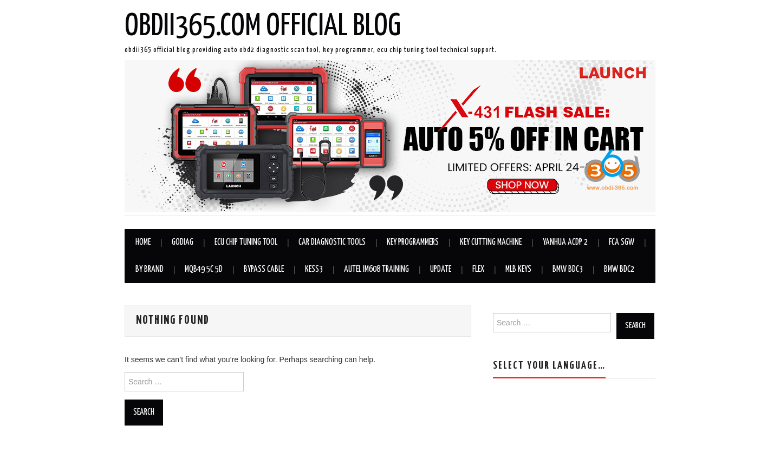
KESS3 (314, 269)
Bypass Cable (264, 269)
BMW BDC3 (567, 269)
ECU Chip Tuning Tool (245, 242)
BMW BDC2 (619, 269)
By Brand (149, 269)
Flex (478, 269)
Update (440, 269)
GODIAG (182, 242)
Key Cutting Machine (491, 242)
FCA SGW (621, 242)
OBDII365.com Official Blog (263, 26)
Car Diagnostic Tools (332, 242)
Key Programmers (413, 242)
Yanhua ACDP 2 (565, 242)
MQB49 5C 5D (204, 269)
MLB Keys (518, 269)
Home (143, 242)
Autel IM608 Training (376, 269)
